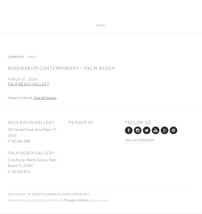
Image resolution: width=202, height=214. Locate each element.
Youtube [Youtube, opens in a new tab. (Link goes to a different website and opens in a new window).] (155, 130)
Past (32, 57)
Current (16, 57)
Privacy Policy (19, 200)
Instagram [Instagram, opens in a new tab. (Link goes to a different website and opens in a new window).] (137, 130)
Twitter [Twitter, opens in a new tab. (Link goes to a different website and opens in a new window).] (146, 130)
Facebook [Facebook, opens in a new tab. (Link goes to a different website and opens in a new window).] (128, 130)
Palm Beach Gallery (28, 84)
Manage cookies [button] (76, 200)
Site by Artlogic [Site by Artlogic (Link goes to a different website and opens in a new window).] (98, 200)
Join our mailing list (139, 140)
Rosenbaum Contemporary (101, 14)
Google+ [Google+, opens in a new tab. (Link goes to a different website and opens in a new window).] (164, 130)
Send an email (173, 130)
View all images (45, 98)
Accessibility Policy (47, 200)
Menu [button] (101, 24)
